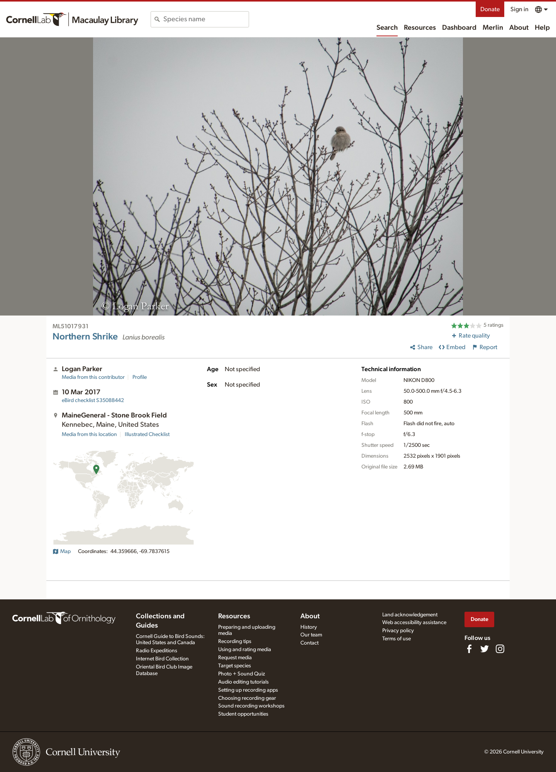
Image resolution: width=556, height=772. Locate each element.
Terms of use (396, 638)
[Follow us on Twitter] (484, 648)
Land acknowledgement (409, 615)
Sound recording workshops (251, 706)
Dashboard (459, 27)
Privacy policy (398, 630)
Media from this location (89, 434)
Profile (139, 377)
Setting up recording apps (248, 690)
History (308, 627)
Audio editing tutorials (243, 682)
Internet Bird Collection (162, 659)
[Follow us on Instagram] (500, 648)
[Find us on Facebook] (469, 648)
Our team (311, 635)
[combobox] (206, 19)
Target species (234, 666)
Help (542, 27)
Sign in (519, 9)
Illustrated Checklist (147, 434)
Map (62, 551)
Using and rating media (244, 649)
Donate (490, 9)
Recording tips (234, 641)
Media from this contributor (93, 377)
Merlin (493, 27)
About (519, 27)
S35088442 (93, 400)
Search (387, 27)
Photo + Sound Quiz (241, 674)
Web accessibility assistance (414, 622)
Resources (420, 27)
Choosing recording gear (247, 698)
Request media (235, 657)
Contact (309, 643)
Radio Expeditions (156, 650)
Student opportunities (243, 714)
